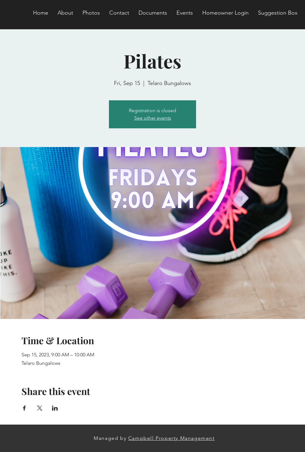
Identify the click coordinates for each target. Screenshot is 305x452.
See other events (152, 118)
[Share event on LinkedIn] (55, 408)
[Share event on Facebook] (24, 408)
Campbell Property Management (171, 438)
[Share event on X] (40, 408)
